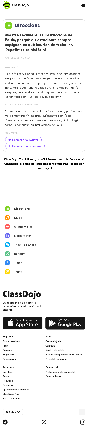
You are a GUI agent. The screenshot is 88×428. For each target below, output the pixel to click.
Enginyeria (8, 354)
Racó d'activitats (11, 398)
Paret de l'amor (53, 376)
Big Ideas (8, 371)
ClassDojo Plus (11, 394)
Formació (8, 385)
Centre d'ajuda (53, 341)
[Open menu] (83, 5)
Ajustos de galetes (55, 350)
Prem (5, 345)
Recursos (8, 380)
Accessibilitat (10, 358)
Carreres (7, 350)
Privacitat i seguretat (56, 358)
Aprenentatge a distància (16, 389)
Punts (6, 376)
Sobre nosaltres (11, 341)
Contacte (50, 345)
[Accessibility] (82, 412)
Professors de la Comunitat (60, 371)
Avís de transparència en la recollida (64, 354)
